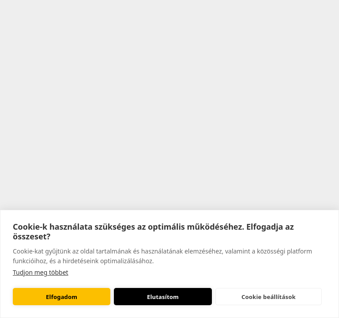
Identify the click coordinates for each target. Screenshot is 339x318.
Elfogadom (61, 297)
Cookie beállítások (268, 297)
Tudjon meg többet (40, 272)
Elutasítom (163, 297)
